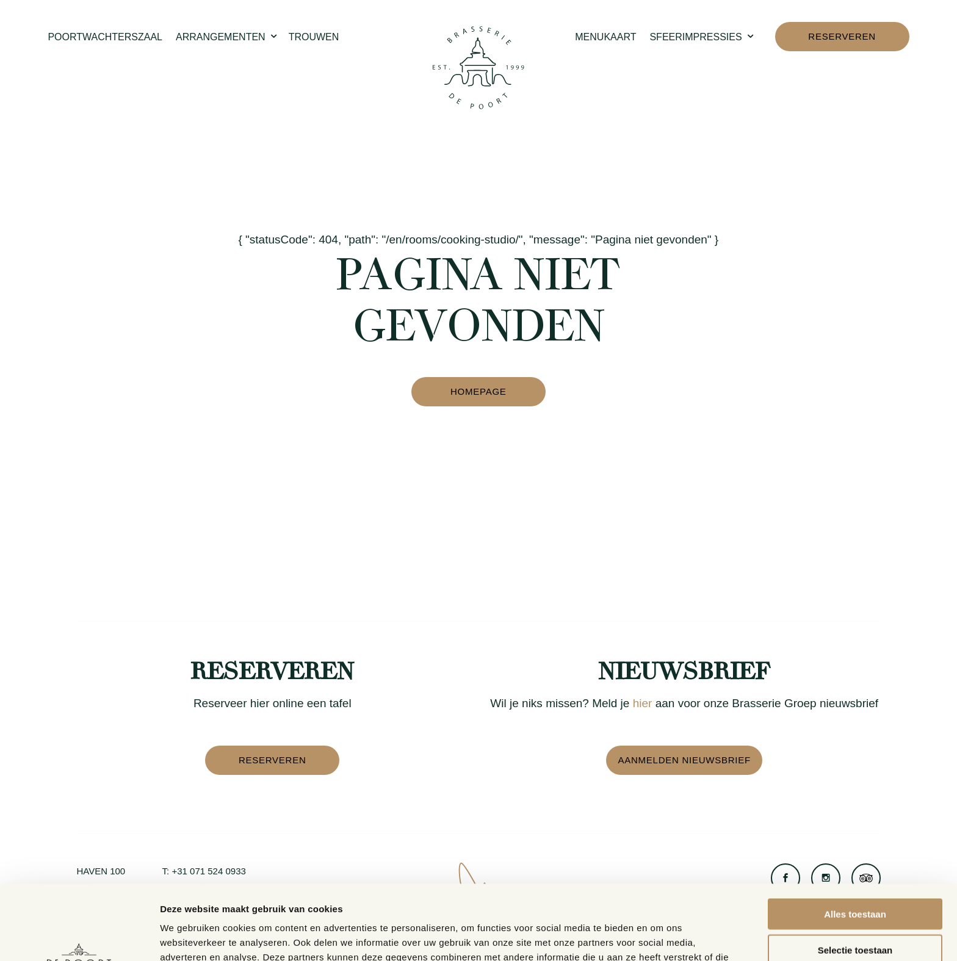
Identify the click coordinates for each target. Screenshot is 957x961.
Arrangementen (227, 37)
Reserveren (842, 36)
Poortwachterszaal (105, 37)
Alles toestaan (855, 839)
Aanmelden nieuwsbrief (684, 760)
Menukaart (605, 37)
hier (642, 703)
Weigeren (854, 910)
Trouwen (314, 37)
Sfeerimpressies (702, 37)
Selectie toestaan (855, 875)
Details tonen (659, 937)
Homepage (478, 391)
